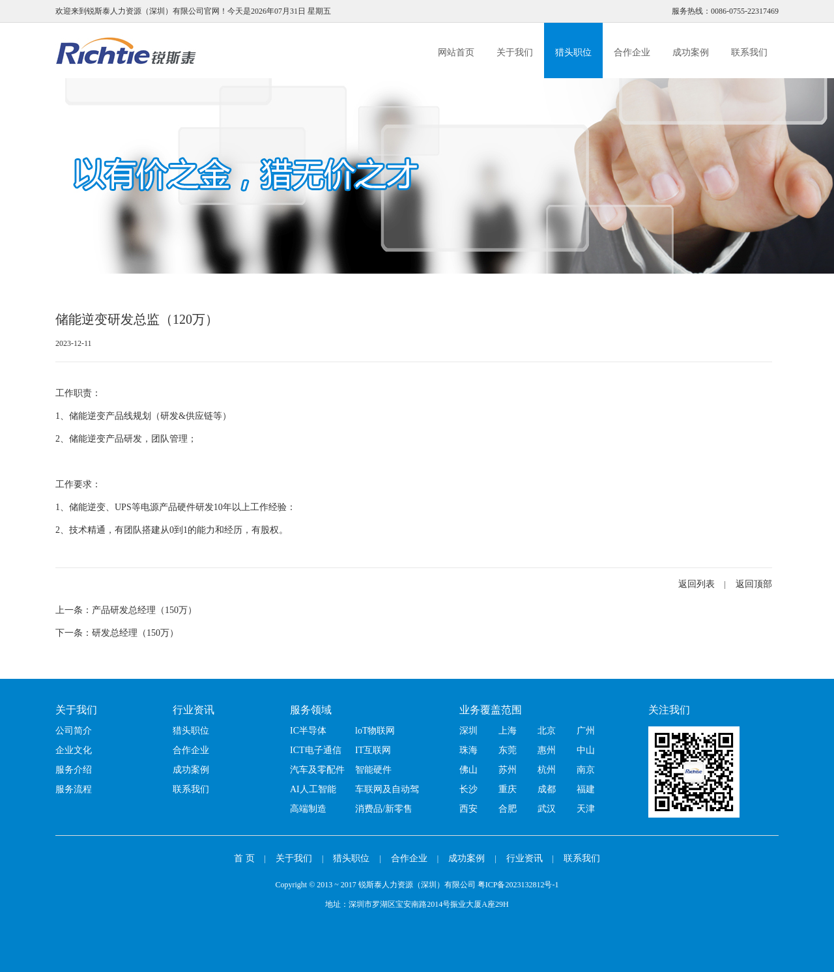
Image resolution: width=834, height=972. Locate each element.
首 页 (244, 858)
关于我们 (514, 52)
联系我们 (749, 52)
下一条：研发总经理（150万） (117, 633)
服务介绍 (73, 770)
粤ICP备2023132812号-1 (518, 884)
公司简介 (73, 731)
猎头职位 (573, 52)
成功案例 (690, 52)
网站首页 (456, 52)
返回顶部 (754, 584)
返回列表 (696, 584)
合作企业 (632, 52)
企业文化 (73, 750)
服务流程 (73, 789)
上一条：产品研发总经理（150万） (126, 610)
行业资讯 (193, 709)
